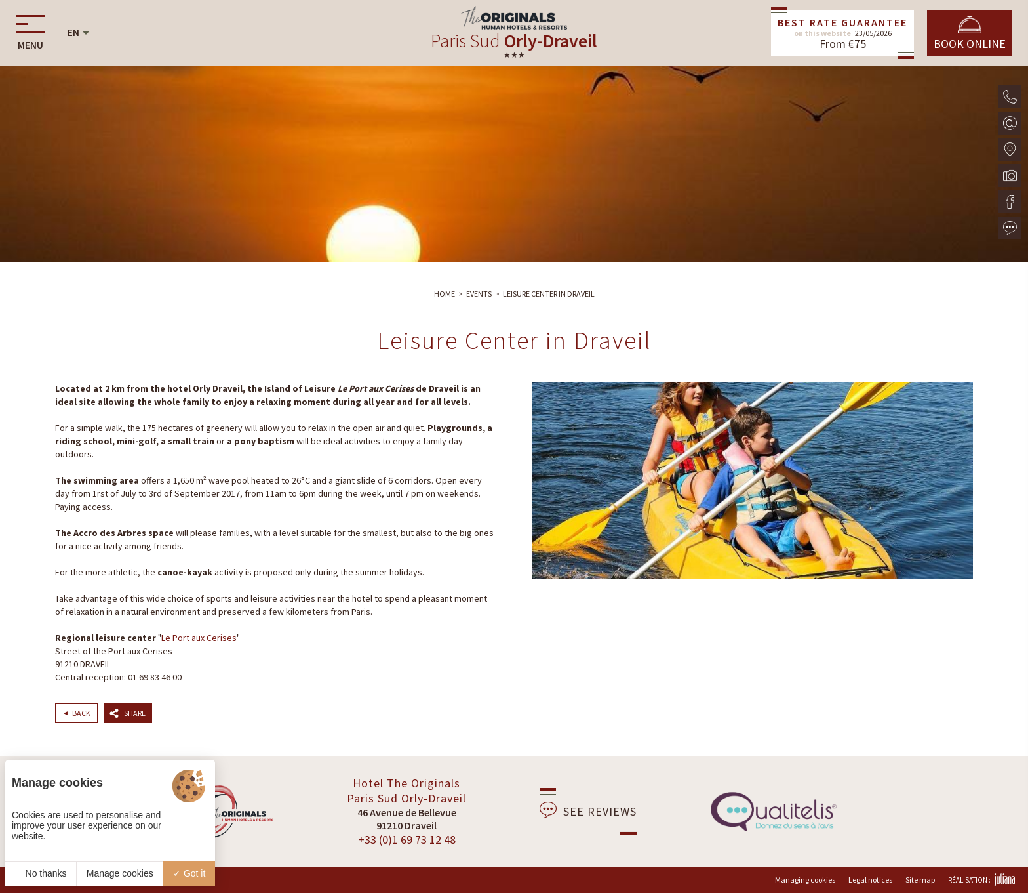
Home (444, 294)
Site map (920, 879)
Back (81, 713)
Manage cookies (120, 873)
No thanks (41, 873)
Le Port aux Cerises (199, 638)
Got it (189, 873)
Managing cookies (805, 879)
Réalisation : (981, 879)
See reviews (588, 810)
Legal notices (870, 879)
